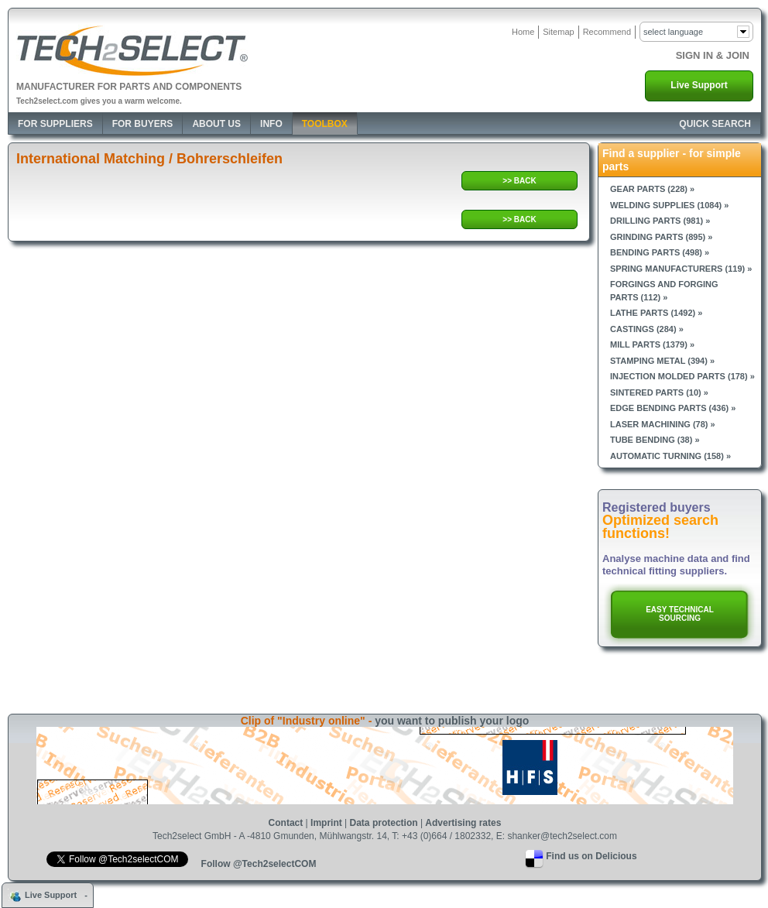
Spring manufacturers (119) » (681, 268)
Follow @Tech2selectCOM (259, 863)
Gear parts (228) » (652, 189)
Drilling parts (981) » (660, 220)
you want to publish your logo (452, 720)
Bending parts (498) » (659, 252)
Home (523, 31)
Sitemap (558, 31)
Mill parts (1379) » (652, 344)
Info (271, 123)
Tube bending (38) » (655, 439)
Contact (286, 822)
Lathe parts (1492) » (656, 312)
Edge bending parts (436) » (672, 408)
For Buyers (142, 123)
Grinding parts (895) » (661, 237)
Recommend (607, 31)
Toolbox (325, 123)
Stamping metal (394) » (662, 360)
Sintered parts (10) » (659, 392)
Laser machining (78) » (662, 424)
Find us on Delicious (591, 856)
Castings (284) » (647, 329)
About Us (216, 123)
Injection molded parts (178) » (682, 376)
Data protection (384, 822)
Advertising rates (463, 822)
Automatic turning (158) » (670, 456)
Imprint (326, 822)
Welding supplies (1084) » (669, 205)
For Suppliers (55, 123)
